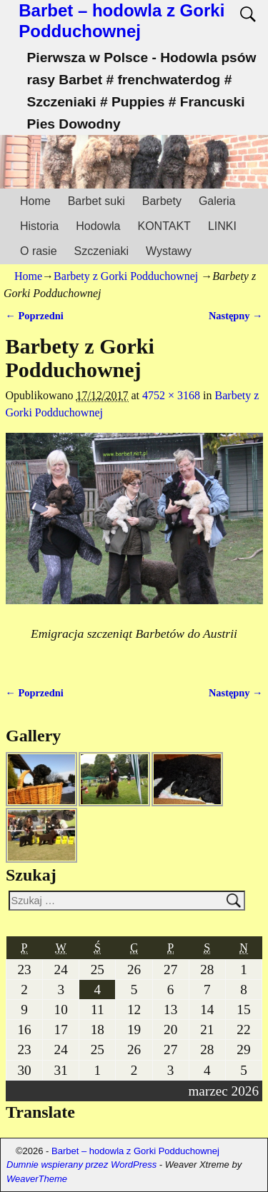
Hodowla (98, 226)
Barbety (162, 201)
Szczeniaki (101, 251)
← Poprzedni (35, 315)
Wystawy (169, 251)
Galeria (217, 201)
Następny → (236, 315)
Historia (39, 226)
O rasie (38, 251)
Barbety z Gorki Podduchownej (126, 276)
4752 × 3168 (171, 395)
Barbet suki (96, 201)
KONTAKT (164, 226)
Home (35, 201)
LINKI (222, 226)
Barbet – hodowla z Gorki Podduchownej (121, 21)
